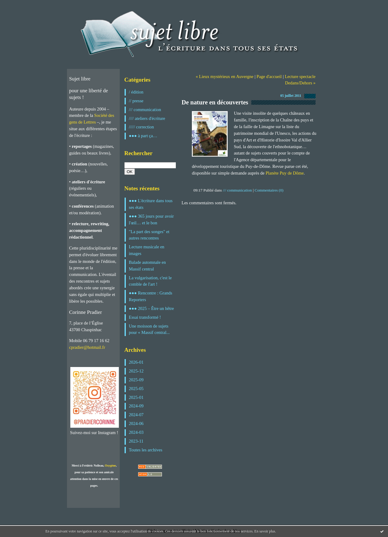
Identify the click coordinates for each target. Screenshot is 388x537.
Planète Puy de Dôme (285, 173)
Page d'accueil (269, 76)
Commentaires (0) (269, 190)
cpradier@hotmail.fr (87, 347)
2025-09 (136, 379)
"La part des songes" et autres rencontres (149, 235)
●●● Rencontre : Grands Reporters (150, 296)
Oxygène (110, 465)
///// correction (141, 126)
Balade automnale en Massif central (147, 265)
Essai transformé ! (145, 317)
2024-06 (136, 423)
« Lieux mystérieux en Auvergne (224, 76)
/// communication (145, 109)
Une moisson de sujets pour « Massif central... (149, 329)
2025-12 (136, 371)
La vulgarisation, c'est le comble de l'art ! (150, 281)
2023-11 (136, 441)
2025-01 (136, 397)
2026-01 (136, 362)
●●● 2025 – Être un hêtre (151, 308)
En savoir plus (264, 531)
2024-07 (136, 414)
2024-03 (136, 432)
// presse (136, 100)
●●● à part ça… (143, 135)
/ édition (136, 92)
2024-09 (136, 405)
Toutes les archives (145, 449)
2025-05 (136, 388)
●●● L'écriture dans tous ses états (150, 204)
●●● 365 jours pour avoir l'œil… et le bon (151, 219)
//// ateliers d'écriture (147, 118)
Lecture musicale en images (146, 250)
